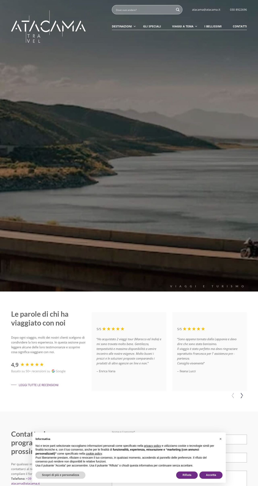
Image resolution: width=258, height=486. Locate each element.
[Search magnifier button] (178, 9)
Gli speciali (152, 26)
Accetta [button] (211, 475)
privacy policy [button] (152, 445)
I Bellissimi (213, 26)
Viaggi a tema (185, 26)
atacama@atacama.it (25, 483)
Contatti (240, 26)
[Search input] (144, 10)
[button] (241, 395)
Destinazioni (124, 26)
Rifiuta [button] (187, 475)
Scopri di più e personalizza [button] (60, 475)
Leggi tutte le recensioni (34, 385)
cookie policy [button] (94, 453)
